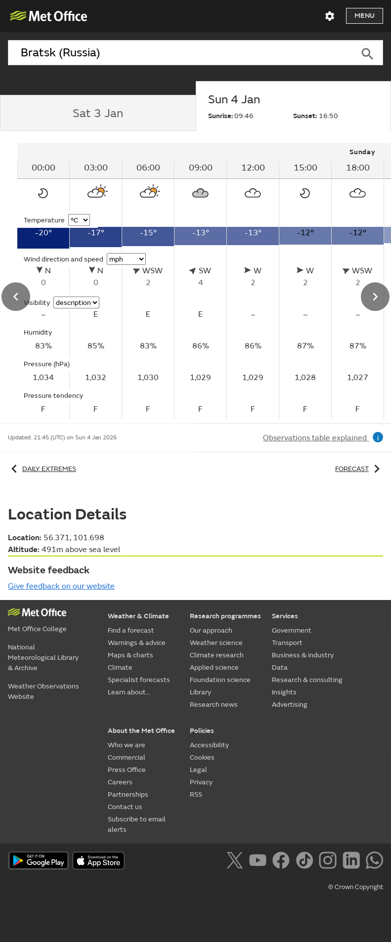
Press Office (127, 770)
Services (285, 616)
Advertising (289, 704)
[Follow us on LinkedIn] (353, 862)
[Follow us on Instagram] (329, 862)
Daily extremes (42, 469)
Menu (364, 15)
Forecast (359, 469)
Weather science (216, 643)
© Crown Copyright (355, 887)
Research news (214, 704)
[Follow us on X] (236, 862)
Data (280, 667)
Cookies (202, 757)
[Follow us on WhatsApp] (374, 862)
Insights (284, 692)
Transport (287, 643)
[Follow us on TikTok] (306, 862)
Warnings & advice (137, 643)
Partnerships (128, 794)
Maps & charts (130, 655)
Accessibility (209, 745)
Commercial (126, 757)
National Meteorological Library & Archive (43, 657)
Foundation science (220, 680)
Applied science (214, 667)
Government (291, 630)
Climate (120, 667)
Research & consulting (307, 680)
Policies (202, 731)
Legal (198, 770)
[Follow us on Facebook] (283, 862)
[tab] (98, 113)
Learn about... (129, 692)
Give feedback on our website (61, 586)
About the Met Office (141, 731)
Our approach (211, 630)
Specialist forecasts (139, 680)
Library (200, 692)
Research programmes (225, 616)
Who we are (126, 745)
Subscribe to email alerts (137, 824)
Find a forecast (131, 630)
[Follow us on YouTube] (259, 862)
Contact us (125, 807)
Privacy (201, 782)
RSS (196, 794)
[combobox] (179, 53)
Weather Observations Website (43, 691)
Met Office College (37, 629)
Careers (120, 782)
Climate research (217, 655)
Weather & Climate (138, 616)
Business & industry (303, 655)
